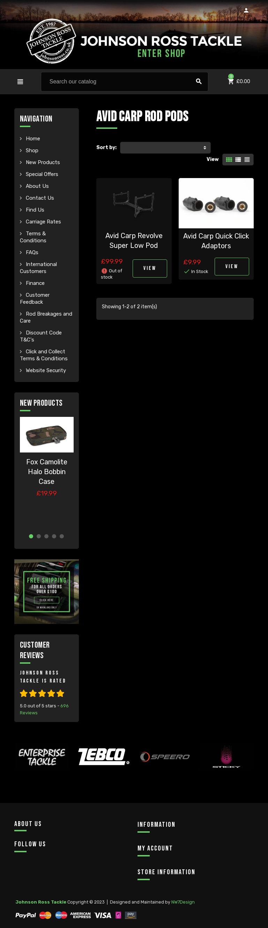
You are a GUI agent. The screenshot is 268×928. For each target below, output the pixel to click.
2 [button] (39, 536)
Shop (31, 150)
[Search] (125, 81)
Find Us (34, 210)
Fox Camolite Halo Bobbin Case (46, 472)
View (213, 159)
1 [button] (31, 536)
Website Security (45, 370)
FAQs (31, 252)
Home (32, 138)
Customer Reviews (35, 650)
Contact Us (39, 198)
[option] (46, 472)
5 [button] (62, 536)
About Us (36, 186)
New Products (42, 162)
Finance (34, 283)
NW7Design (183, 902)
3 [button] (46, 536)
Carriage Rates (42, 222)
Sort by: (106, 147)
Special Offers (41, 174)
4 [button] (54, 536)
